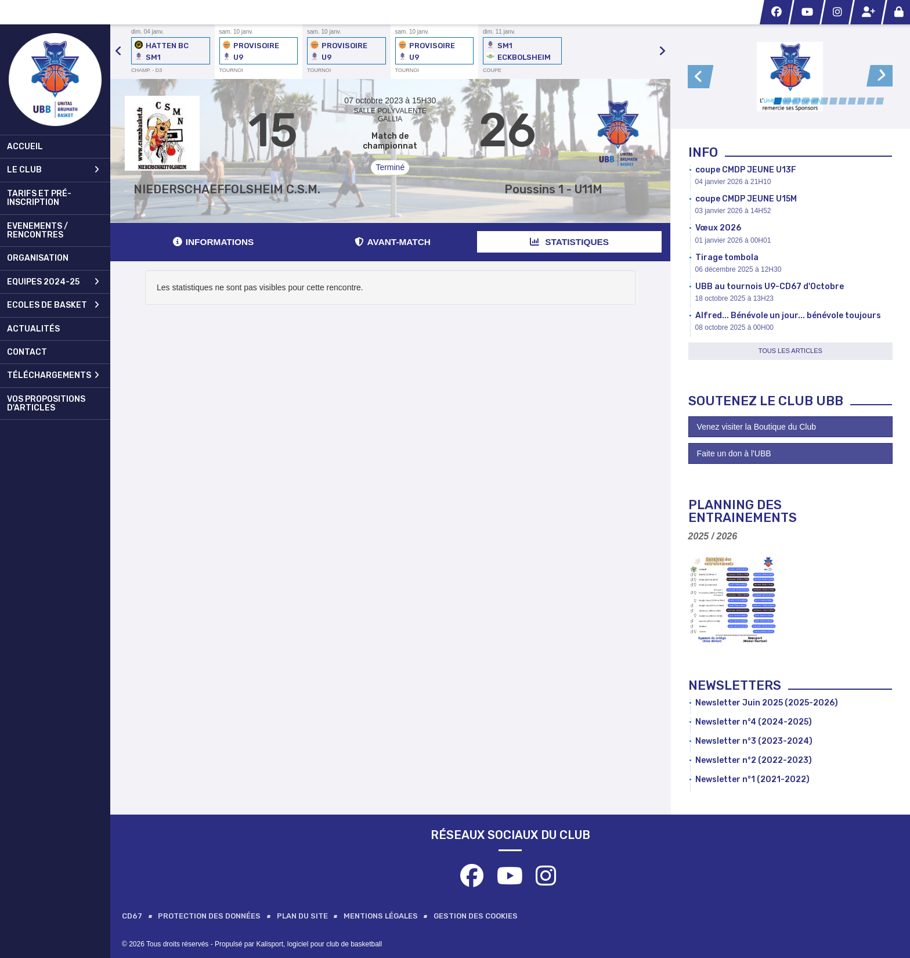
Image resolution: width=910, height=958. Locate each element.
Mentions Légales (381, 916)
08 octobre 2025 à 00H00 (734, 327)
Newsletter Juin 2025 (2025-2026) (766, 703)
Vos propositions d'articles (46, 403)
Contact (27, 352)
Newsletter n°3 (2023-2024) (754, 741)
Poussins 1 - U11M (553, 189)
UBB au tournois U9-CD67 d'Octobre (769, 286)
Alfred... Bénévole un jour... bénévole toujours (788, 315)
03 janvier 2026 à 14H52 (733, 211)
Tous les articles (790, 350)
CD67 (132, 916)
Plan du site (302, 916)
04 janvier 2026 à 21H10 (733, 182)
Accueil (25, 147)
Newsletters (734, 685)
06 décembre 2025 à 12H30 (738, 269)
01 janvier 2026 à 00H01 (733, 240)
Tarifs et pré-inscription (39, 198)
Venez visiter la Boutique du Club (756, 426)
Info (703, 152)
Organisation (37, 258)
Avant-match (393, 242)
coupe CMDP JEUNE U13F (745, 170)
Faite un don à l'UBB (734, 453)
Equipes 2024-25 (53, 282)
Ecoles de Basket (53, 305)
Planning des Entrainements (742, 511)
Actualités (33, 329)
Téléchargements (53, 375)
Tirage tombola (727, 257)
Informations (213, 242)
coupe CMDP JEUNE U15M (746, 199)
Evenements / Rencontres (37, 230)
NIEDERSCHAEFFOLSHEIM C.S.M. (226, 189)
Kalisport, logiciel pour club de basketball (319, 944)
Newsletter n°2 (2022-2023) (753, 760)
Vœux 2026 (718, 228)
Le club (53, 170)
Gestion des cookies (476, 916)
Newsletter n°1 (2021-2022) (752, 779)
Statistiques (569, 242)
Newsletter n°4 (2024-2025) (753, 722)
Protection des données (209, 916)
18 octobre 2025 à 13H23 (734, 298)
